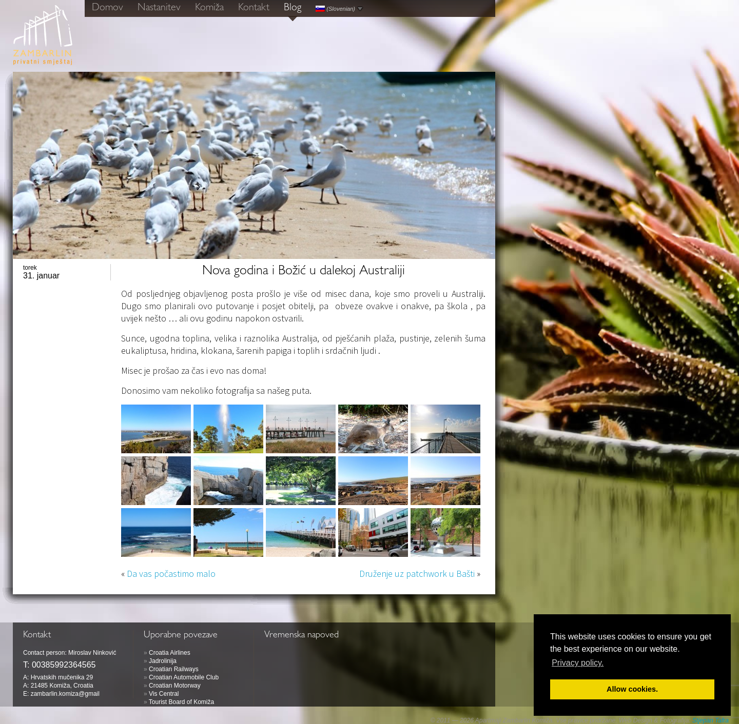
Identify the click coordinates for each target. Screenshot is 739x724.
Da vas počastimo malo (171, 573)
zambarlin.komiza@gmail (65, 693)
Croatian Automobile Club (184, 677)
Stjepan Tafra (710, 720)
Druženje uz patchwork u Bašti (417, 573)
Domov (107, 8)
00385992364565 (64, 664)
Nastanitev (159, 8)
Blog (292, 8)
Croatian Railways (174, 669)
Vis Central (164, 693)
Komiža (209, 8)
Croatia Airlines (169, 652)
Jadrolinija (163, 661)
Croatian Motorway (175, 685)
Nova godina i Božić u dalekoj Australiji (303, 271)
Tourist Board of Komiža (181, 702)
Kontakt (253, 8)
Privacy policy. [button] (578, 662)
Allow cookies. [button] (632, 689)
